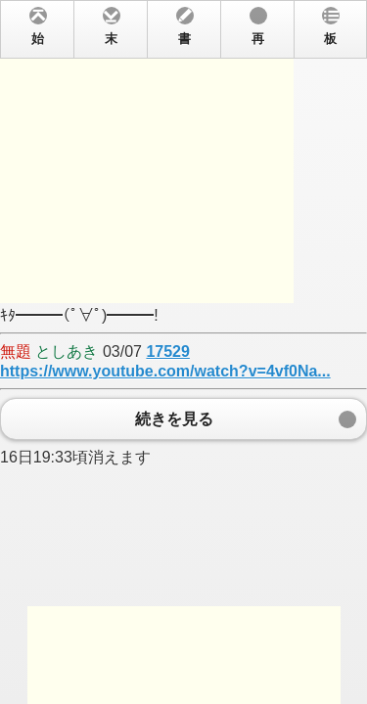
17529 (168, 351)
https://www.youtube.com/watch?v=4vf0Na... (165, 371)
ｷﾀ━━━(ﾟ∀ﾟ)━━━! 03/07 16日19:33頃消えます (183, 352)
